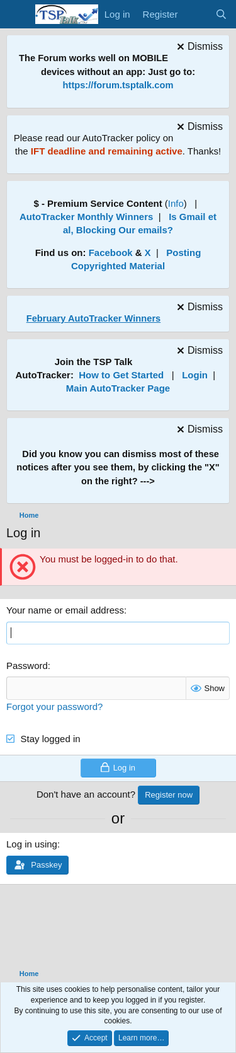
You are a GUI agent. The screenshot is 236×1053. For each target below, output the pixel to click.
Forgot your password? (54, 706)
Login (195, 374)
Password (27, 665)
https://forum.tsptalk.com (118, 85)
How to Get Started (121, 374)
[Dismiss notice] (198, 48)
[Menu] (17, 14)
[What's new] (196, 14)
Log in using (31, 844)
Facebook (111, 252)
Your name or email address (65, 610)
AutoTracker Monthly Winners (86, 216)
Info (176, 203)
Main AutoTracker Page (118, 388)
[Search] (221, 14)
